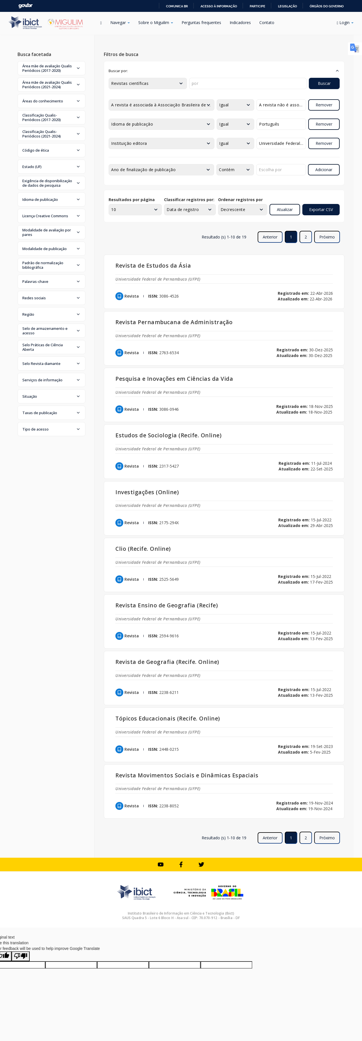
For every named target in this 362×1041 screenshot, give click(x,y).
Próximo (327, 237)
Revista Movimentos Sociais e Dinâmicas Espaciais (186, 775)
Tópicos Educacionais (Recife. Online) (167, 718)
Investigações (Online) (147, 492)
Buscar (324, 83)
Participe (257, 6)
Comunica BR (177, 6)
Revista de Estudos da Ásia (153, 265)
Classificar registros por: (189, 199)
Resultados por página (132, 199)
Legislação (287, 6)
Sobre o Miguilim (155, 22)
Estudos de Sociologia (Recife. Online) (168, 435)
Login (345, 22)
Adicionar (323, 169)
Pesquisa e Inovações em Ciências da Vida (174, 378)
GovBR (25, 5)
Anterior (270, 237)
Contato (266, 22)
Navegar (120, 22)
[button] (51, 68)
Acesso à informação (219, 6)
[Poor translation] (21, 956)
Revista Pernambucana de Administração (174, 322)
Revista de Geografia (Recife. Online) (167, 662)
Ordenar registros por (240, 199)
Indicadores (240, 22)
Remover (324, 104)
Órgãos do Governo (327, 6)
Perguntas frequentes (201, 22)
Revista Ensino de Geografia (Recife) (166, 605)
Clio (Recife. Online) (143, 548)
